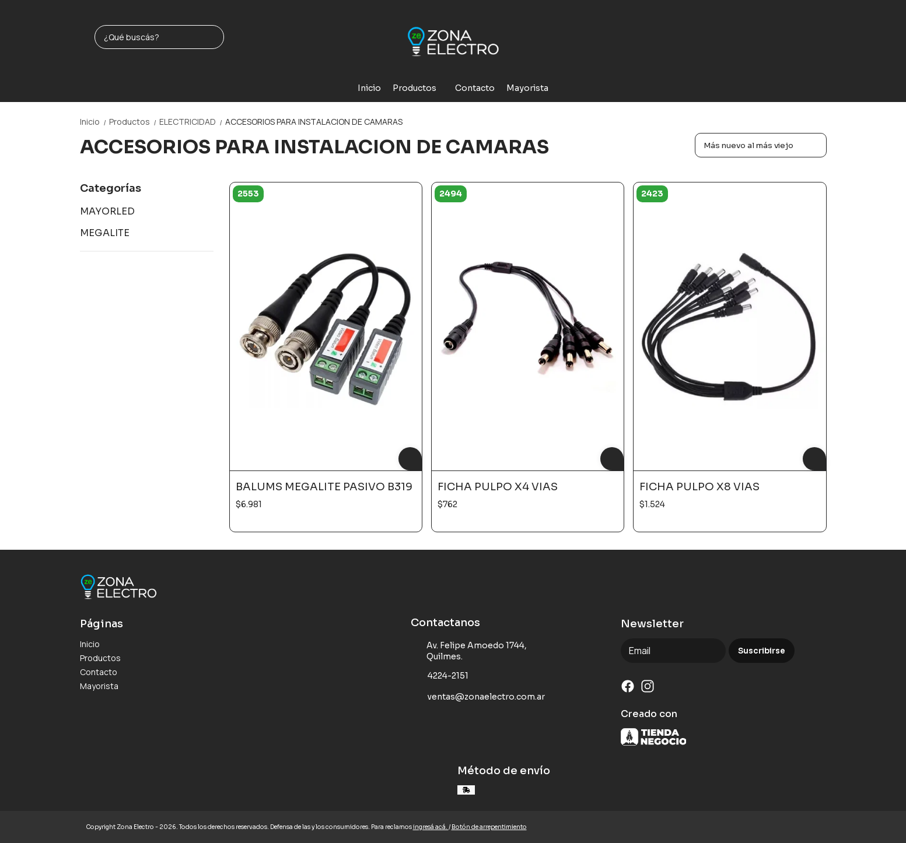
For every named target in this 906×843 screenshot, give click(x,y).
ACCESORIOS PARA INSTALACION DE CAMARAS (314, 121)
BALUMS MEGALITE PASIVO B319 (324, 486)
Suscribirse (761, 651)
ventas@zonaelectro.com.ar (478, 697)
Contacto (475, 88)
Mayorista (527, 88)
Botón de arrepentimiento (489, 827)
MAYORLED (107, 211)
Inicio (369, 88)
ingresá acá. (431, 827)
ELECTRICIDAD (192, 121)
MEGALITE (105, 233)
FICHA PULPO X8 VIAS (699, 486)
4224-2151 (439, 676)
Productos (420, 88)
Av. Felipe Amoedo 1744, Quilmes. (469, 651)
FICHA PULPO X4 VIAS (498, 486)
